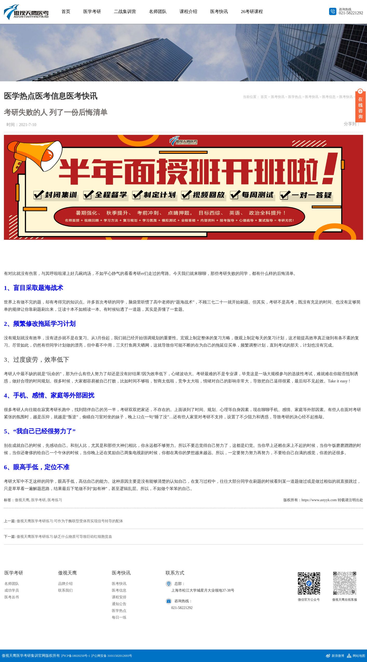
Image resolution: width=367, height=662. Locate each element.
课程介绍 (188, 11)
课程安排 (119, 597)
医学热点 (295, 97)
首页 (66, 11)
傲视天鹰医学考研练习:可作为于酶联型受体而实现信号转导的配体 (70, 521)
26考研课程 (252, 11)
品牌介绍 (65, 584)
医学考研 (92, 11)
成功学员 (11, 590)
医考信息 (329, 97)
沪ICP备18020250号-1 (75, 656)
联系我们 (65, 590)
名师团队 (158, 11)
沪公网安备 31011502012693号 (111, 656)
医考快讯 (219, 11)
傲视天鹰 (22, 500)
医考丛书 (11, 597)
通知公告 (119, 604)
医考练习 (54, 500)
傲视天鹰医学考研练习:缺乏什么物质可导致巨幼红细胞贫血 (64, 537)
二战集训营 (125, 11)
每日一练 (119, 617)
